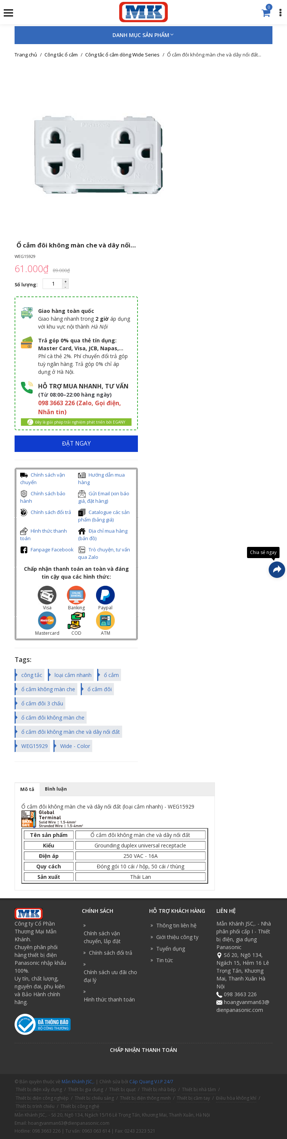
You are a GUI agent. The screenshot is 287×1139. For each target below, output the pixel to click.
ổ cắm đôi (99, 689)
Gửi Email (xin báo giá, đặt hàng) (103, 497)
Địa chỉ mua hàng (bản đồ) (102, 534)
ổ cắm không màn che (48, 689)
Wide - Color (75, 745)
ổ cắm (111, 674)
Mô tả (27, 789)
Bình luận (56, 789)
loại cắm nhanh (73, 674)
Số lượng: (27, 284)
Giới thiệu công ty (177, 937)
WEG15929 (34, 745)
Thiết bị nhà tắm (199, 1089)
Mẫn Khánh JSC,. (78, 1081)
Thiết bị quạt (122, 1089)
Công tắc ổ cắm (61, 54)
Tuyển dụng (170, 948)
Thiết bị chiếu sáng (94, 1098)
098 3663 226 (240, 994)
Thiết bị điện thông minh (145, 1098)
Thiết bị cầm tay (193, 1098)
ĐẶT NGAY (76, 443)
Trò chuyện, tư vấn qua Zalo (104, 553)
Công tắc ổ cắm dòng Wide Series (122, 54)
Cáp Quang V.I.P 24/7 (151, 1081)
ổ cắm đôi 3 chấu (42, 703)
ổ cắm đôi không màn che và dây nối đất (70, 731)
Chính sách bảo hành (42, 497)
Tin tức (164, 960)
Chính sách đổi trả (45, 513)
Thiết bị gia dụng (85, 1089)
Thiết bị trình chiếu (35, 1106)
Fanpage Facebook (47, 550)
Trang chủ (26, 54)
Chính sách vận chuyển (42, 478)
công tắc (31, 674)
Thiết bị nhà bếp (159, 1089)
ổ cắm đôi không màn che (52, 717)
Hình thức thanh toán (43, 534)
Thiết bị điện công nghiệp (42, 1098)
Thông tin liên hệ (176, 925)
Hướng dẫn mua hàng (101, 478)
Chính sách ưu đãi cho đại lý (110, 976)
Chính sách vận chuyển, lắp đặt (102, 937)
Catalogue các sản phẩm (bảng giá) (104, 516)
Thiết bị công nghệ (80, 1106)
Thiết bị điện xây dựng (39, 1089)
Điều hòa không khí (236, 1098)
